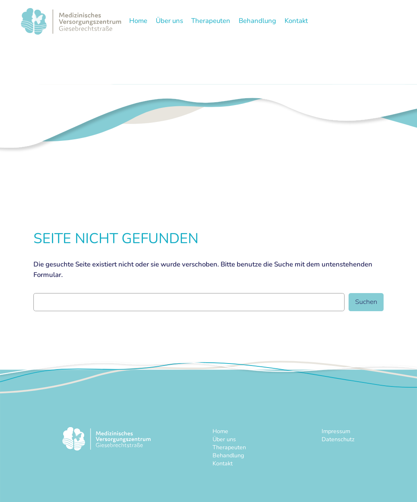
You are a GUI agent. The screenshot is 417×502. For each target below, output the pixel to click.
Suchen (366, 301)
